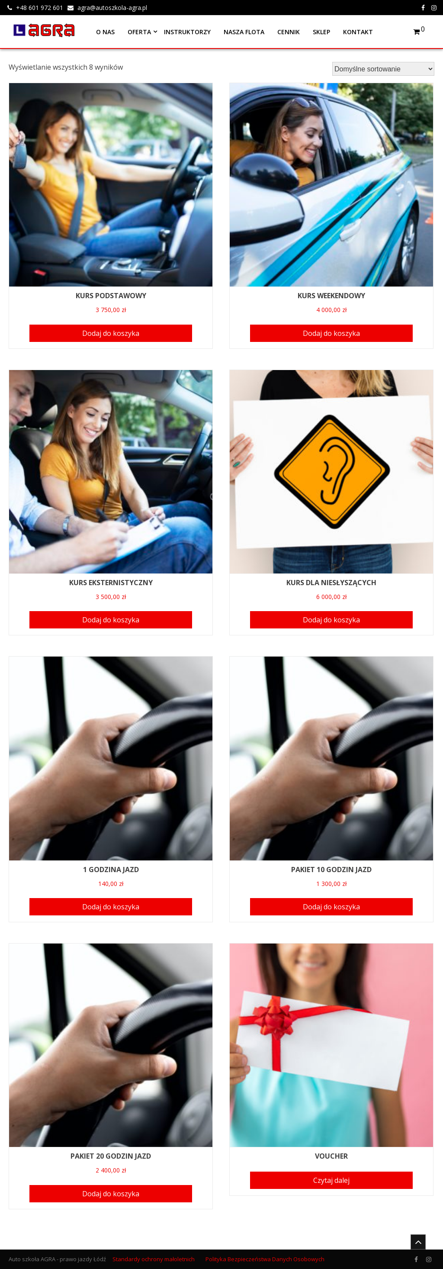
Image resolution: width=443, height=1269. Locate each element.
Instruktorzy (187, 32)
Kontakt (358, 32)
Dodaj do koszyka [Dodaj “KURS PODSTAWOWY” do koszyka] (110, 333)
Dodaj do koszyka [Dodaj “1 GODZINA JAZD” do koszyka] (110, 906)
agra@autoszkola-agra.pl (112, 7)
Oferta (139, 32)
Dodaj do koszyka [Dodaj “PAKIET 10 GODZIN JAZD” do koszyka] (331, 906)
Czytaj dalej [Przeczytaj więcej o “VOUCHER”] (331, 1180)
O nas (105, 32)
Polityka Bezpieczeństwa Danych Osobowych (264, 1259)
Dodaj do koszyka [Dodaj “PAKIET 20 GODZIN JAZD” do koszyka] (110, 1193)
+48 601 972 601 (39, 7)
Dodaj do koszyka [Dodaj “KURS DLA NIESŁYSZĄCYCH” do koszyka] (331, 620)
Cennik (288, 32)
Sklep (321, 32)
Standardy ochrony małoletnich (153, 1259)
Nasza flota (244, 32)
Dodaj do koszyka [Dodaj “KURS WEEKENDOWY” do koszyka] (331, 333)
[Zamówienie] (383, 69)
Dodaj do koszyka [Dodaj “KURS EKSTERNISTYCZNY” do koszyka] (110, 620)
